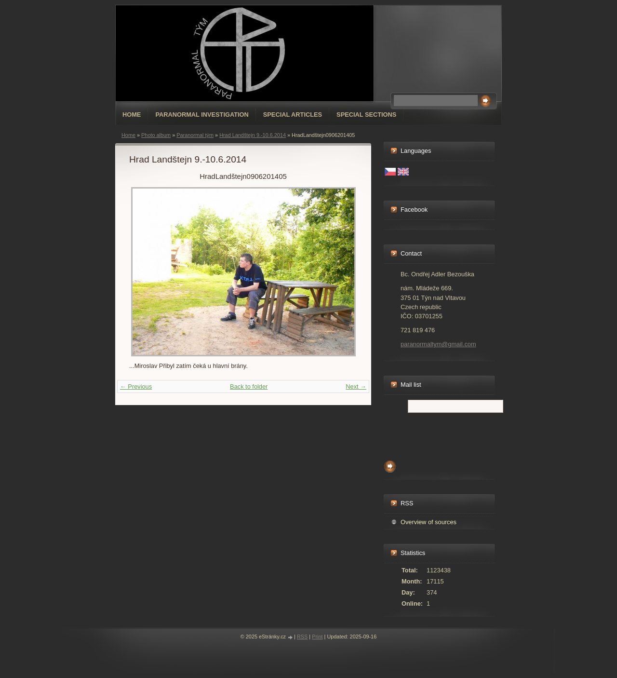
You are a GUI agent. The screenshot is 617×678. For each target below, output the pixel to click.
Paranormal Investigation (201, 114)
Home (131, 114)
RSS (302, 636)
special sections (366, 114)
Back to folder (249, 386)
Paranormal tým (195, 135)
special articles (292, 114)
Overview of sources (428, 522)
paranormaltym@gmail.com (438, 344)
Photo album (156, 135)
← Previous (136, 386)
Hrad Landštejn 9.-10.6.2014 (252, 135)
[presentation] (457, 434)
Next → (356, 386)
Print (317, 636)
